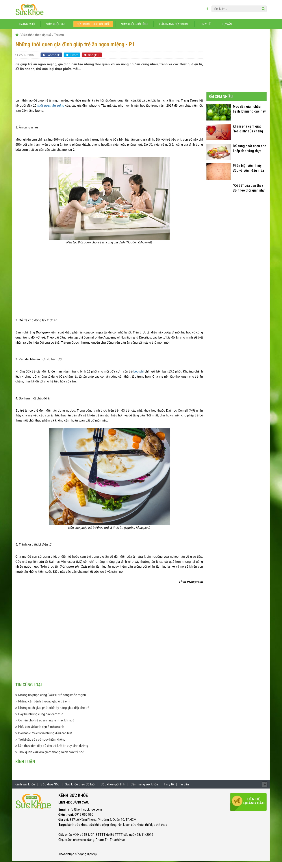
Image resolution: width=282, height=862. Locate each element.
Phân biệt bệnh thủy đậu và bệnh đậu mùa (248, 168)
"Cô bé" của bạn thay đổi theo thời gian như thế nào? (249, 189)
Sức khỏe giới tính (134, 25)
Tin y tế (205, 25)
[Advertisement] (109, 85)
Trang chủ (27, 25)
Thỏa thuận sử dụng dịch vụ (77, 855)
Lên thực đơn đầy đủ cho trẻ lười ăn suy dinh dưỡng (53, 746)
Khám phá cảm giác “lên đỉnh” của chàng (248, 129)
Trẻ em (59, 35)
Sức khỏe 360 (55, 25)
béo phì (139, 372)
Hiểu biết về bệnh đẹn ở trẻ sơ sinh (41, 727)
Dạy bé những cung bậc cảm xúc (40, 715)
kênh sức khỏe (77, 825)
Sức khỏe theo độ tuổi (93, 25)
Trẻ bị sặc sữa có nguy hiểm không (41, 740)
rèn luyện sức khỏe (131, 825)
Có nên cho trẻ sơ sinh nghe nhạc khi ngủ (46, 721)
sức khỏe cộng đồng (103, 825)
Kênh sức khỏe (25, 785)
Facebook (51, 55)
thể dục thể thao (156, 825)
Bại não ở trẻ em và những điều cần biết (45, 734)
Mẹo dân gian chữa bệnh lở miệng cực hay (249, 109)
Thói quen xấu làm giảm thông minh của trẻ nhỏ (51, 753)
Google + (92, 55)
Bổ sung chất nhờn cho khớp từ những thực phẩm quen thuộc (249, 149)
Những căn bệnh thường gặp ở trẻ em (44, 702)
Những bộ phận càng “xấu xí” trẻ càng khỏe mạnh (52, 696)
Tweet (72, 55)
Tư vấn (227, 25)
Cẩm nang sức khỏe (174, 25)
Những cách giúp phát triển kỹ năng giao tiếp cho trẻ (53, 708)
